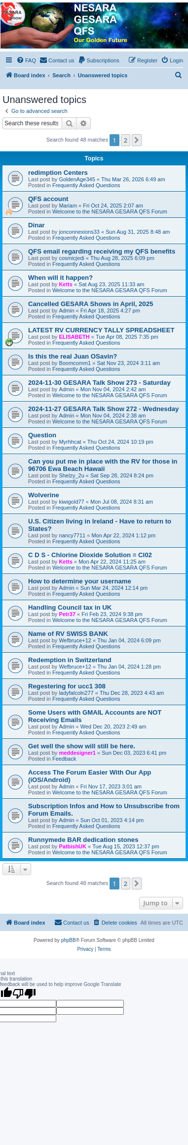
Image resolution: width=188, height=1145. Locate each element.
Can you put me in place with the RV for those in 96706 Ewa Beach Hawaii (102, 465)
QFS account (48, 199)
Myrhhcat (70, 442)
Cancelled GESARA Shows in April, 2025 (90, 304)
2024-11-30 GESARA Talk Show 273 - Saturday (99, 382)
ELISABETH (74, 337)
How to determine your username (79, 581)
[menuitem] (26, 60)
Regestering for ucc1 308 (67, 686)
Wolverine (43, 495)
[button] (137, 140)
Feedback (64, 759)
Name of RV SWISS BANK (68, 633)
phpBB (68, 940)
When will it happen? (60, 277)
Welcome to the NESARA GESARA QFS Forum (109, 211)
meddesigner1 (77, 753)
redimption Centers (58, 172)
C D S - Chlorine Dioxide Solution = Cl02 (90, 555)
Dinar (36, 225)
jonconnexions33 (79, 232)
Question (42, 435)
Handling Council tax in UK (70, 607)
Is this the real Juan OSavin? (72, 356)
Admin (66, 310)
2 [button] (125, 140)
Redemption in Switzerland (70, 660)
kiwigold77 (71, 502)
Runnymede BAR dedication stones (83, 839)
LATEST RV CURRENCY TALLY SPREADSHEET (101, 330)
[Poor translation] (24, 993)
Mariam (68, 205)
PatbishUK (72, 846)
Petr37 (67, 614)
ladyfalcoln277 (76, 693)
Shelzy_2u (71, 475)
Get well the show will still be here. (81, 746)
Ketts (66, 284)
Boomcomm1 (75, 363)
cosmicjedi (71, 258)
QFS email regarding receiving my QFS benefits (101, 251)
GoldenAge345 (77, 179)
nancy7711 (72, 535)
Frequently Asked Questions (86, 185)
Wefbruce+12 (75, 640)
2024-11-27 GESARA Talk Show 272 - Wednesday (103, 409)
